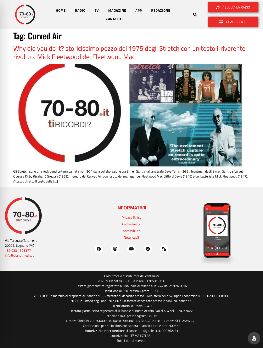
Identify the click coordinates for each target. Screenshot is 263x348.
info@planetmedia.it (19, 255)
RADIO (80, 10)
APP (138, 10)
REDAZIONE (160, 10)
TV (97, 10)
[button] (195, 14)
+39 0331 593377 (18, 250)
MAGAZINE (117, 10)
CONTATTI (113, 18)
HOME (61, 10)
